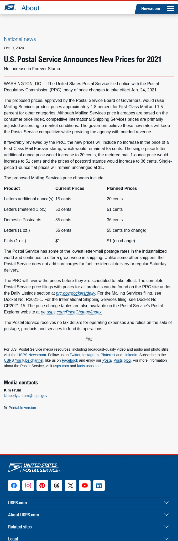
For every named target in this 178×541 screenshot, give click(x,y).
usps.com (61, 366)
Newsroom (150, 9)
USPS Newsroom (31, 355)
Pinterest (108, 355)
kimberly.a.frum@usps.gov (25, 396)
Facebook (70, 360)
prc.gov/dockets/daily (75, 293)
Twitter (75, 355)
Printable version (22, 408)
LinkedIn (130, 355)
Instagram (90, 355)
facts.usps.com (89, 366)
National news (20, 39)
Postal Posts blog (116, 360)
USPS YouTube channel (23, 360)
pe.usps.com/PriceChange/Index (71, 312)
